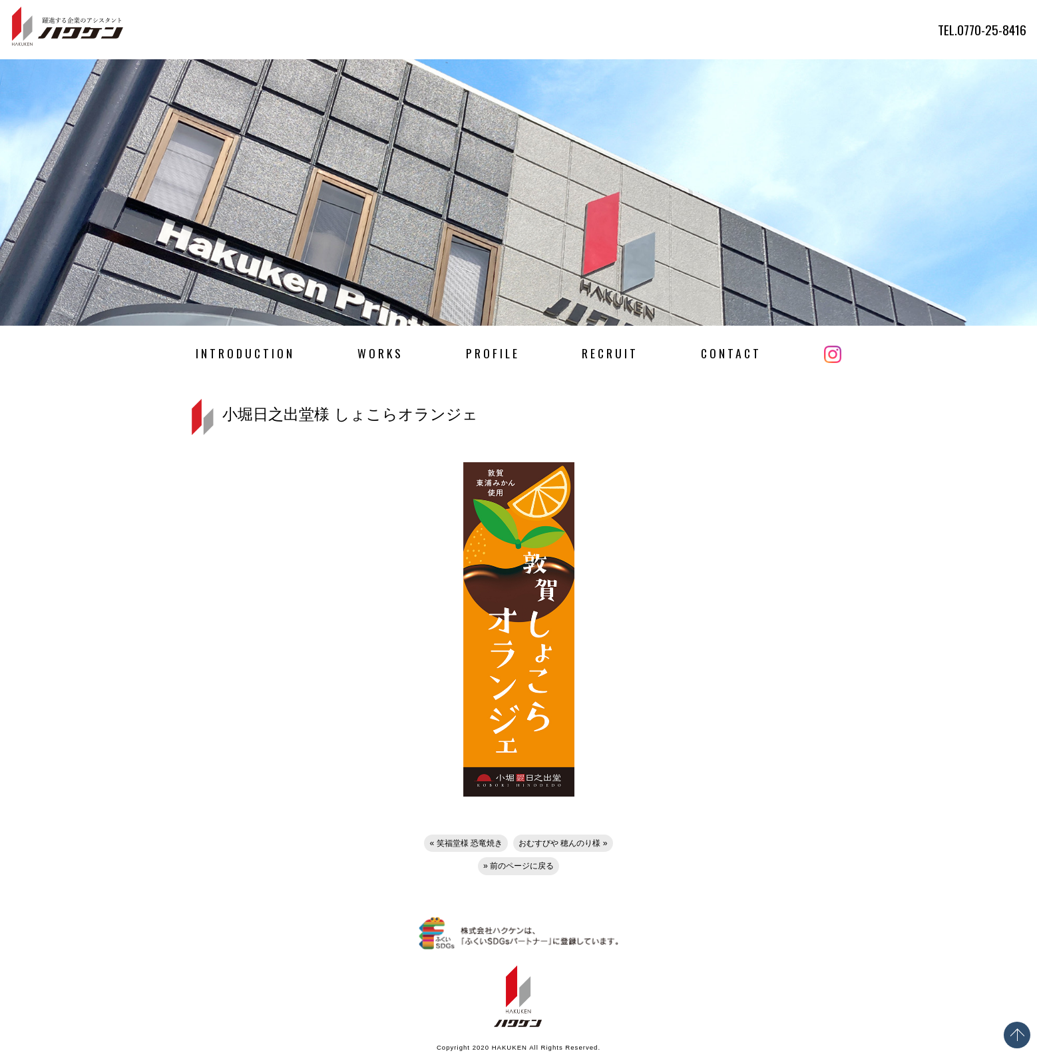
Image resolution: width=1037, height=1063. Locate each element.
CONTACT (731, 353)
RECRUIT (610, 353)
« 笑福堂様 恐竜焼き (466, 843)
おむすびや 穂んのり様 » (563, 843)
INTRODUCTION (245, 353)
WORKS (380, 353)
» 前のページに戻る (518, 866)
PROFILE (493, 353)
